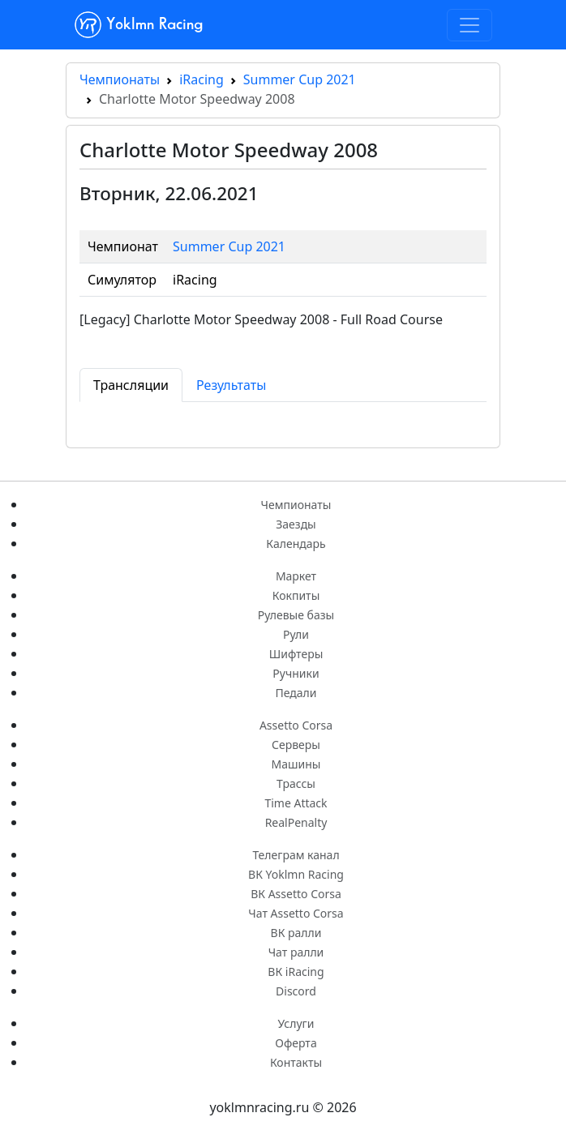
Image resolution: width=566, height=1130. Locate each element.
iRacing (201, 79)
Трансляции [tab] (131, 385)
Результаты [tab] (231, 385)
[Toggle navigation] (469, 25)
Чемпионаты (119, 79)
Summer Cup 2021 (299, 79)
